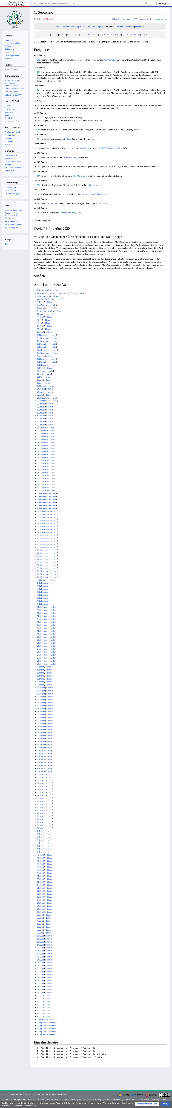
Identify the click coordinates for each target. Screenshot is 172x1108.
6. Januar (41, 415)
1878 (39, 212)
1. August (41, 371)
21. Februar (42, 640)
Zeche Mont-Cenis (79, 176)
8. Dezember (42, 508)
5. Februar (41, 592)
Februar (66, 26)
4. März (40, 670)
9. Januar (41, 424)
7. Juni (40, 930)
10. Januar (41, 427)
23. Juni (40, 974)
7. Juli (39, 1010)
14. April (40, 783)
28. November (43, 398)
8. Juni (40, 933)
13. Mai (40, 861)
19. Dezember (43, 535)
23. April (40, 810)
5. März (40, 673)
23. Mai (40, 891)
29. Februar (42, 664)
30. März (41, 744)
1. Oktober (42, 386)
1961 (39, 139)
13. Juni (40, 945)
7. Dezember (42, 505)
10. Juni (40, 936)
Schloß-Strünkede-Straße (110, 148)
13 (85, 34)
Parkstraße (41, 308)
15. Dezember (43, 526)
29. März (41, 741)
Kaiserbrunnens (95, 185)
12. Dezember (43, 517)
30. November (43, 574)
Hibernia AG (101, 203)
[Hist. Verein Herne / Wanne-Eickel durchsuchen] (91, 3)
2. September (43, 1022)
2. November (42, 1019)
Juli (93, 26)
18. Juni (40, 960)
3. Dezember (42, 344)
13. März (41, 696)
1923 (39, 166)
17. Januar (41, 448)
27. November (43, 353)
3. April (40, 753)
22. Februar (42, 643)
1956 (39, 329)
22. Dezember (43, 544)
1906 (39, 176)
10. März (41, 687)
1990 (39, 129)
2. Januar (41, 404)
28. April (40, 314)
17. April (40, 792)
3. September (43, 1025)
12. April (40, 777)
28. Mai (40, 903)
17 (100, 34)
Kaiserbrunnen (43, 296)
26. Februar (42, 655)
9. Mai (39, 852)
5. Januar (41, 413)
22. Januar (41, 463)
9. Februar (41, 604)
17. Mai (40, 873)
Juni (89, 26)
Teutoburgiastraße (45, 311)
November (129, 26)
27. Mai (40, 900)
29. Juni (40, 989)
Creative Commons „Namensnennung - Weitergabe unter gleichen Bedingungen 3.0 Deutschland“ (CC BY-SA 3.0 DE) (87, 1099)
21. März (41, 717)
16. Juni (40, 954)
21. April (40, 804)
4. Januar (41, 410)
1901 (39, 185)
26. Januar (41, 475)
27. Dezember (43, 556)
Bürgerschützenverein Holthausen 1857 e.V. (56, 293)
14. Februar (42, 619)
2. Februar (41, 583)
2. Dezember (42, 493)
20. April (40, 801)
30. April (40, 828)
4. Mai (39, 837)
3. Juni (40, 918)
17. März (41, 705)
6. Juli (39, 1007)
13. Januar (41, 436)
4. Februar (41, 589)
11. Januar (41, 430)
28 (142, 34)
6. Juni (40, 927)
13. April (40, 780)
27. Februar (42, 658)
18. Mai (40, 876)
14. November (43, 338)
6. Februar (41, 595)
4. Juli (39, 1001)
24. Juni (40, 977)
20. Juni (40, 965)
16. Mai (40, 870)
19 (108, 34)
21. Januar (41, 460)
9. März (40, 684)
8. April (40, 768)
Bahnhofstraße (109, 60)
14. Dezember (43, 523)
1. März (40, 368)
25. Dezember (43, 550)
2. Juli (39, 995)
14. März (41, 699)
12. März (41, 694)
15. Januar (41, 442)
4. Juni (40, 921)
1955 (39, 323)
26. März (41, 732)
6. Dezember (42, 502)
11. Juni (40, 939)
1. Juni (40, 380)
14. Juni (40, 947)
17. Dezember (43, 529)
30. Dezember (43, 565)
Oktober (119, 26)
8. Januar (41, 421)
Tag (6, 244)
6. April (40, 762)
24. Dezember (43, 400)
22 (119, 34)
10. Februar (42, 607)
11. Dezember (43, 514)
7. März (40, 679)
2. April (40, 750)
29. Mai (40, 906)
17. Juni (40, 957)
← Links (54, 290)
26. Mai (40, 897)
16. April (40, 789)
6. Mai (39, 843)
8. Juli (39, 1013)
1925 (39, 157)
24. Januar (41, 469)
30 (150, 34)
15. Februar (42, 622)
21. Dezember (43, 541)
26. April (40, 819)
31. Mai (40, 912)
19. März (41, 711)
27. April (40, 822)
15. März (41, 389)
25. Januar (41, 472)
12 (81, 34)
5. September (43, 1031)
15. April (40, 786)
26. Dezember (43, 553)
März (73, 26)
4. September (43, 1028)
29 (146, 34)
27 (138, 34)
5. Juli (39, 1004)
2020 (39, 105)
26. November (43, 577)
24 (127, 34)
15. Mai (40, 867)
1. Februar (41, 365)
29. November (43, 571)
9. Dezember (42, 347)
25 (131, 34)
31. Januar (41, 490)
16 (97, 34)
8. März (40, 681)
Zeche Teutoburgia (70, 157)
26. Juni (40, 332)
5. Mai (39, 840)
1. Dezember (42, 362)
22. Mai (40, 888)
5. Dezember (42, 499)
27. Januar (41, 478)
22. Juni (40, 971)
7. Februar (41, 598)
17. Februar (42, 628)
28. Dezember (43, 559)
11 (77, 34)
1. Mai (39, 377)
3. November (42, 335)
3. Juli (39, 998)
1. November (42, 359)
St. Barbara (66, 139)
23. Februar (42, 646)
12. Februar (42, 613)
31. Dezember (43, 568)
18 (104, 34)
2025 (39, 60)
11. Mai (40, 317)
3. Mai (39, 834)
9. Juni (40, 395)
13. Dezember (43, 520)
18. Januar (41, 451)
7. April (40, 765)
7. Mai (39, 846)
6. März (40, 676)
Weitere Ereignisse (42, 220)
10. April (40, 392)
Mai (84, 26)
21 (116, 34)
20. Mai (40, 882)
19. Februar (42, 634)
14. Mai (40, 864)
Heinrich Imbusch (67, 212)
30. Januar (41, 487)
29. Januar (41, 484)
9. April (40, 771)
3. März (40, 302)
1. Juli (39, 383)
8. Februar (41, 601)
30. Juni (40, 992)
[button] (147, 1104)
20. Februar (42, 637)
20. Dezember (43, 538)
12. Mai (40, 858)
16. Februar (42, 625)
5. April (40, 759)
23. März (41, 723)
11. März (41, 691)
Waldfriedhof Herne (46, 299)
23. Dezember (43, 547)
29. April (40, 825)
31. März (41, 747)
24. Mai (40, 326)
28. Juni (40, 986)
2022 (39, 72)
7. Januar (41, 418)
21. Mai (40, 885)
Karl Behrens (52, 203)
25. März (41, 729)
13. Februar (42, 616)
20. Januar (41, 457)
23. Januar (41, 466)
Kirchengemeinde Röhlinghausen (93, 194)
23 (123, 34)
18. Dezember (43, 532)
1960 (39, 148)
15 (93, 34)
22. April (40, 807)
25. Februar (42, 652)
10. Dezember (43, 511)
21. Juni (40, 968)
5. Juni (40, 924)
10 (74, 34)
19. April (40, 798)
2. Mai (39, 831)
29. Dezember (43, 562)
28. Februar (42, 661)
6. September (43, 1034)
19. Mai (40, 879)
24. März (41, 726)
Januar (58, 26)
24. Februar (42, 649)
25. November (43, 341)
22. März (41, 720)
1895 (39, 194)
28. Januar (41, 481)
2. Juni (40, 915)
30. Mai (40, 909)
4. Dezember (42, 496)
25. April (40, 816)
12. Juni (40, 942)
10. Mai (40, 855)
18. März (41, 708)
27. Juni (40, 983)
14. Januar (41, 439)
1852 (39, 320)
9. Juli (39, 1016)
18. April (40, 795)
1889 (39, 203)
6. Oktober (42, 580)
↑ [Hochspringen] (40, 1048)
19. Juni (40, 962)
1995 (39, 117)
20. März (41, 714)
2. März (40, 667)
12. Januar (41, 433)
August (100, 26)
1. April (40, 374)
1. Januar (41, 356)
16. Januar (41, 445)
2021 (39, 90)
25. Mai (40, 894)
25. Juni (40, 980)
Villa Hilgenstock (85, 148)
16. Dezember (43, 350)
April (79, 26)
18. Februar (42, 631)
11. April (40, 774)
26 (135, 34)
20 (112, 34)
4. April (40, 756)
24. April (40, 813)
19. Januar (41, 454)
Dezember (139, 26)
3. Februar (41, 586)
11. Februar (42, 610)
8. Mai (39, 849)
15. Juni (40, 950)
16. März (41, 702)
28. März (41, 738)
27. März (41, 735)
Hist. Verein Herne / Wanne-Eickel (14, 3)
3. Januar (41, 407)
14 (89, 34)
